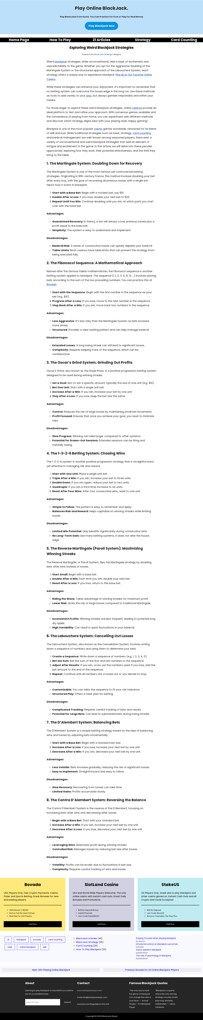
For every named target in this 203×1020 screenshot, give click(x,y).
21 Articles (101, 39)
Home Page (19, 39)
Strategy (143, 39)
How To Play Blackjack (88, 949)
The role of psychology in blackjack (153, 955)
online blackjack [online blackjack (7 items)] (28, 947)
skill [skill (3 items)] (44, 947)
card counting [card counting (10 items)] (55, 939)
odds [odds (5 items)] (9, 947)
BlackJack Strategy (103, 54)
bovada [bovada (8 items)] (37, 939)
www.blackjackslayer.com (89, 990)
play (89, 95)
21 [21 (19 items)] (8, 939)
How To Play (60, 39)
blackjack (61, 61)
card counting (142, 133)
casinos (137, 108)
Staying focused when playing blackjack (156, 938)
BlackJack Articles (86, 938)
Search (67, 1002)
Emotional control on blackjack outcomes (157, 944)
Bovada (51, 284)
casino (98, 129)
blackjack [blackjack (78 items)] (21, 939)
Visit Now (33, 924)
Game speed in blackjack (148, 949)
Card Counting (184, 39)
